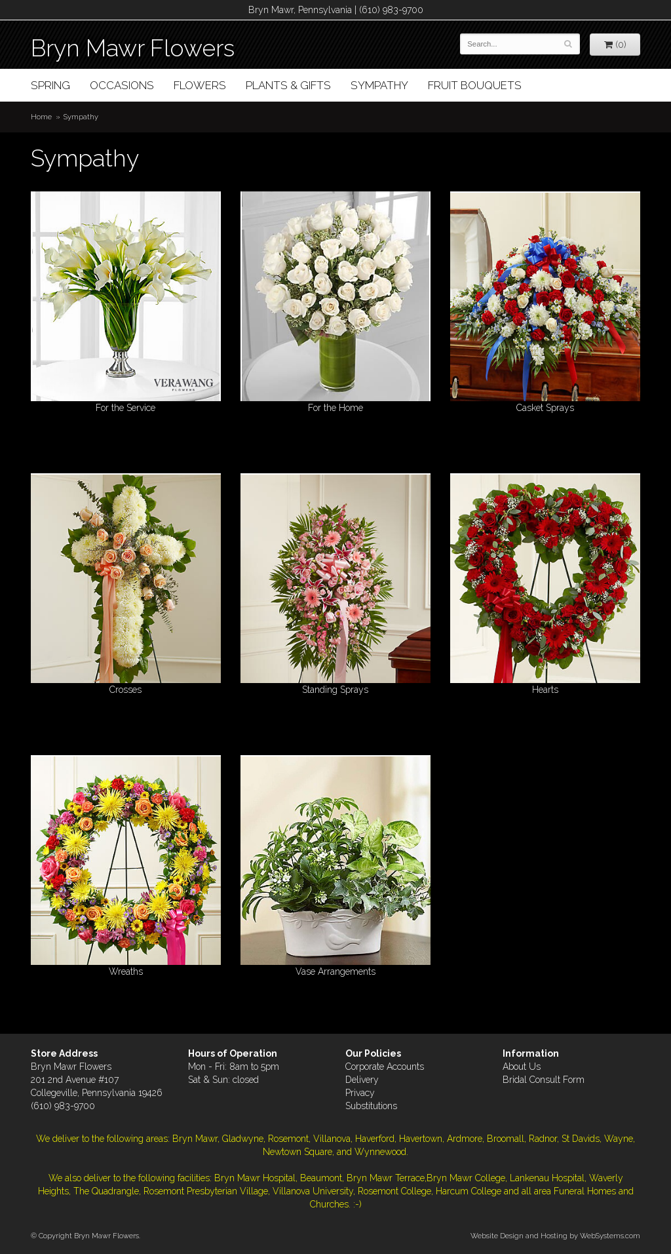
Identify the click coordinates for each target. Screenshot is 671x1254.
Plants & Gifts (288, 85)
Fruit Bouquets (475, 85)
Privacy (360, 1092)
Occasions (122, 85)
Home (41, 116)
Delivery (362, 1079)
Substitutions (371, 1106)
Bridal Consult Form (544, 1079)
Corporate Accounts (384, 1066)
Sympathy (379, 85)
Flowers (200, 85)
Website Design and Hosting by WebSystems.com (555, 1235)
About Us (522, 1066)
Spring (50, 85)
